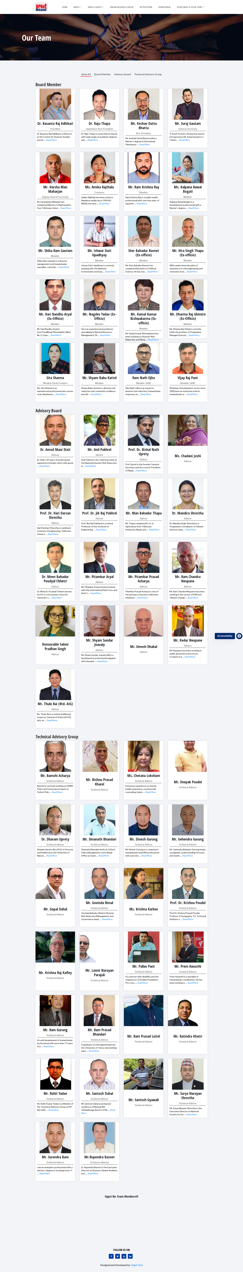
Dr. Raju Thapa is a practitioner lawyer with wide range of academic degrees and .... (99, 136)
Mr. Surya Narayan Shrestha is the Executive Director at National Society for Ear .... (186, 1111)
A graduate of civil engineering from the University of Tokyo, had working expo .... (99, 1047)
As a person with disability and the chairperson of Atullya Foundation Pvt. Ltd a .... (142, 979)
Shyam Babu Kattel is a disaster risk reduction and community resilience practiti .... (98, 391)
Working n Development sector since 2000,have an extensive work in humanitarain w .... (187, 391)
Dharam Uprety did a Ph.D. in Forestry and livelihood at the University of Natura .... (55, 852)
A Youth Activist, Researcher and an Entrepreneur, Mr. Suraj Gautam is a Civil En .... (187, 136)
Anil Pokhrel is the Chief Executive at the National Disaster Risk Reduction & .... (99, 462)
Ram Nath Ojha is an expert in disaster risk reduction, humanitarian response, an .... (143, 391)
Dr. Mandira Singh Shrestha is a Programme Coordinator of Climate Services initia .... (186, 526)
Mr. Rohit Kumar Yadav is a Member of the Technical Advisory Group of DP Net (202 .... (55, 1106)
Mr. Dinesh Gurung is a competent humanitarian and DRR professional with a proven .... (142, 852)
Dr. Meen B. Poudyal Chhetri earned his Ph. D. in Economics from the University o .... (54, 594)
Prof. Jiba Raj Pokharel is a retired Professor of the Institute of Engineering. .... (97, 526)
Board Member (102, 74)
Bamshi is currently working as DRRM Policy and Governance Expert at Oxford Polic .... (55, 789)
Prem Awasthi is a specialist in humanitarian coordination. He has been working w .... (186, 979)
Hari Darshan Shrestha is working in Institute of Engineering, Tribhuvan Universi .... (54, 531)
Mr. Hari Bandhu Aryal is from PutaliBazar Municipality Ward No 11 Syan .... (54, 332)
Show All (86, 74)
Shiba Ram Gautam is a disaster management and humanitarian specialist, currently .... (52, 264)
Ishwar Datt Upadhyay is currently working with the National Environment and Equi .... (97, 268)
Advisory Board (122, 74)
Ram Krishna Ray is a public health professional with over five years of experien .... (142, 200)
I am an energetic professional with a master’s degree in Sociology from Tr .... (55, 1170)
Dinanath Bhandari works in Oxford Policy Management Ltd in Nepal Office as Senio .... (98, 852)
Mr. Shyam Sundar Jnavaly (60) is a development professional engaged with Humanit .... (98, 658)
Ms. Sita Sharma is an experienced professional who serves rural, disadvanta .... (55, 391)
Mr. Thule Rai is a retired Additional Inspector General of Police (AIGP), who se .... (54, 717)
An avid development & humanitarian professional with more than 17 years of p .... (55, 1043)
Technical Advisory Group (148, 74)
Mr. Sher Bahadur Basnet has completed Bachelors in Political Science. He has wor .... (140, 268)
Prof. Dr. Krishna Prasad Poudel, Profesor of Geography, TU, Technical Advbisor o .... (188, 916)
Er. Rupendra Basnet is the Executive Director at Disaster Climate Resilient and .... (99, 1170)
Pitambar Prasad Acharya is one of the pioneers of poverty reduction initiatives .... (141, 594)
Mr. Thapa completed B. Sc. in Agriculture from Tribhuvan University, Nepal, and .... (139, 526)
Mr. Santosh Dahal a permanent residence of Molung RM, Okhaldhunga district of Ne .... (96, 1106)
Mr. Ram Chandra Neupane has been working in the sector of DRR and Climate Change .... (187, 594)
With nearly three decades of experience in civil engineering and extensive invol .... (186, 268)
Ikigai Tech (137, 1264)
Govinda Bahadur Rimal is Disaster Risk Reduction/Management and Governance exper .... (97, 916)
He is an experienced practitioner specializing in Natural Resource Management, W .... (97, 332)
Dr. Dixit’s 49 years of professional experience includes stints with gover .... (55, 462)
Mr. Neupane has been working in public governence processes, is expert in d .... (185, 653)
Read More (51, 140)
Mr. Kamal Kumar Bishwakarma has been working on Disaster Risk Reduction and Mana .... (142, 336)
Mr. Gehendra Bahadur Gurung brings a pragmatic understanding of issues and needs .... (188, 852)
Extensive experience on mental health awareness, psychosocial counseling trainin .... (140, 789)
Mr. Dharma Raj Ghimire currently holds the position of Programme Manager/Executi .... (185, 332)
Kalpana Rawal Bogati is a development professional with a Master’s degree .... (185, 204)
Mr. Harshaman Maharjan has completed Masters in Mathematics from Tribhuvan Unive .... (54, 204)
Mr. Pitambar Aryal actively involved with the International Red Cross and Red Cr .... (99, 590)
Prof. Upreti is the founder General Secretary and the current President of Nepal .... (143, 467)
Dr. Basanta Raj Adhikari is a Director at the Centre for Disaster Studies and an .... (54, 136)
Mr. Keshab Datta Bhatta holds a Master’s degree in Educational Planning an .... (141, 141)
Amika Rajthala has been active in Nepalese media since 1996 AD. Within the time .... (97, 200)
